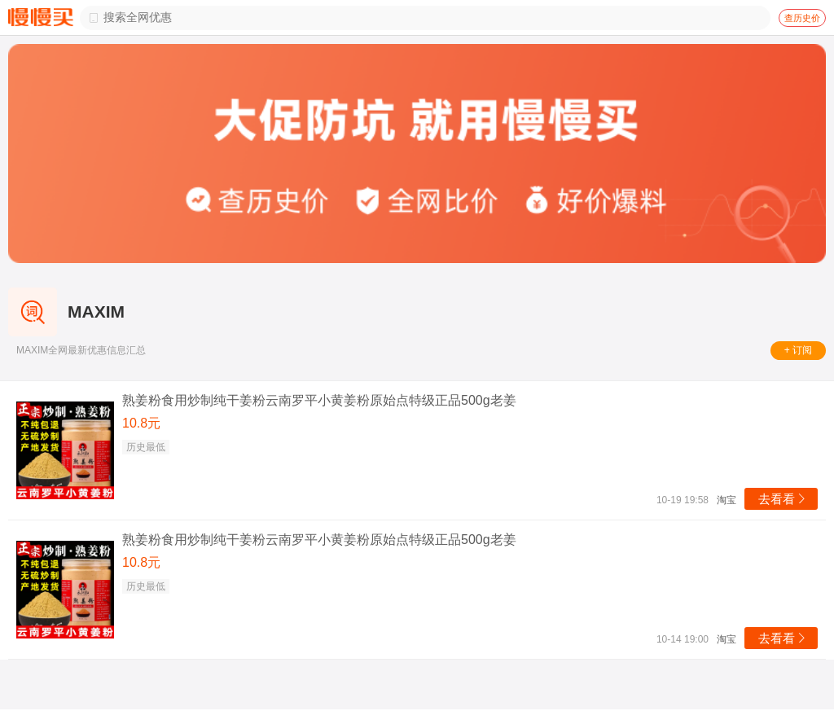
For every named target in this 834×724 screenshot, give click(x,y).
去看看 (783, 499)
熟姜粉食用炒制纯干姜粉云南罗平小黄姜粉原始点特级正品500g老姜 (319, 400)
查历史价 (802, 18)
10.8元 (141, 423)
